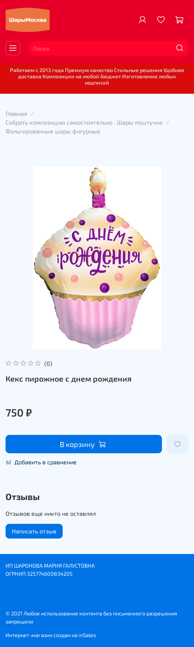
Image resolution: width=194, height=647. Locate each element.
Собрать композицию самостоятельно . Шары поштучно (84, 122)
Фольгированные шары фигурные (53, 131)
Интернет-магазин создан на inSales (51, 635)
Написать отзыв (34, 531)
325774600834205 (50, 574)
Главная (16, 113)
